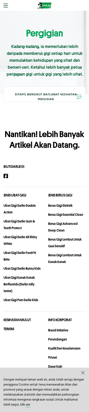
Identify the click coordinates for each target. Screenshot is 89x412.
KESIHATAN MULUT (17, 320)
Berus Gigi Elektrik (60, 205)
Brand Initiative (58, 330)
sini (28, 404)
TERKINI (9, 329)
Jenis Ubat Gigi (15, 195)
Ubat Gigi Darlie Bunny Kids (22, 268)
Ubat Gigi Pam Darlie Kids (21, 300)
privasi (52, 357)
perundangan (57, 339)
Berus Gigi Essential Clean (65, 214)
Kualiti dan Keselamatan (64, 348)
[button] (83, 372)
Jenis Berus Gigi (60, 195)
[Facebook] (8, 176)
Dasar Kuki (55, 366)
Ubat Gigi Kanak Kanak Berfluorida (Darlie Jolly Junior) (19, 284)
